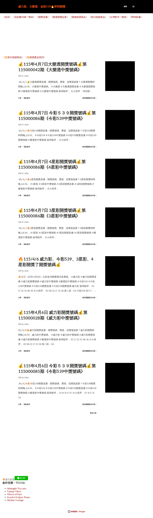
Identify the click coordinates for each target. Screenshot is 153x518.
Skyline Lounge (15, 500)
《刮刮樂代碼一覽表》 (23, 17)
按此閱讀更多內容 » (89, 98)
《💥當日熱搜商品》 (13, 57)
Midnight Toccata (16, 488)
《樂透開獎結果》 (59, 17)
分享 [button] (19, 98)
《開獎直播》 (43, 17)
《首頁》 (7, 17)
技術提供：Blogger (76, 511)
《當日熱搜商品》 (98, 17)
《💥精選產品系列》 (35, 57)
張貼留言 (27, 98)
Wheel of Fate (14, 494)
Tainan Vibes (14, 491)
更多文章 (93, 413)
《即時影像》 (136, 17)
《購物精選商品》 (79, 17)
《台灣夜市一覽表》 (118, 17)
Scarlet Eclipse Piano (18, 497)
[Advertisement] (71, 37)
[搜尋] (125, 6)
